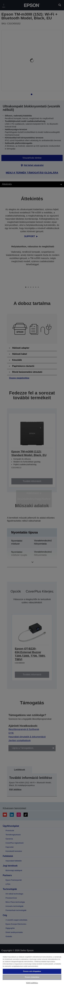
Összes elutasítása (32, 977)
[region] (32, 969)
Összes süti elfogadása (32, 971)
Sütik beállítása (32, 983)
